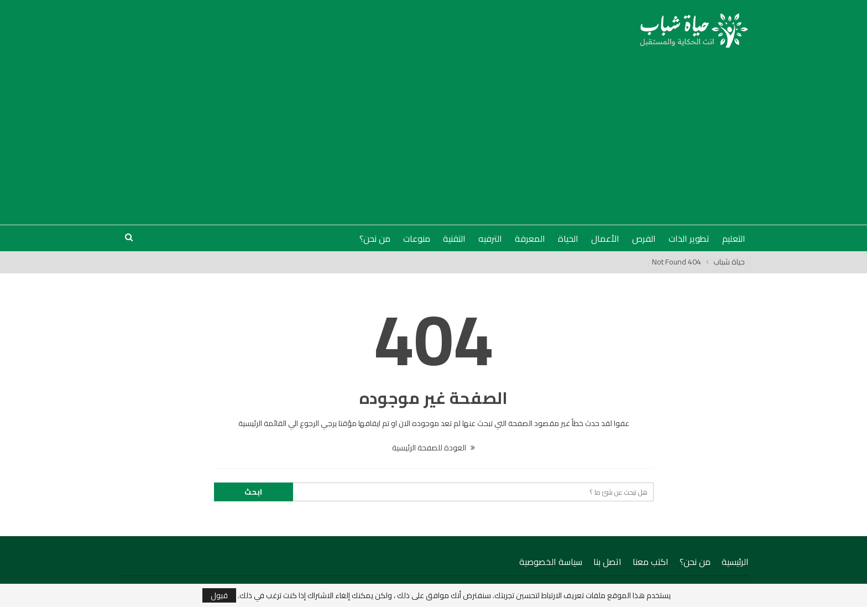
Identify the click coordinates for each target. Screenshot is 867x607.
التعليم (733, 238)
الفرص (644, 238)
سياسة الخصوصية (550, 561)
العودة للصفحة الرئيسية (433, 447)
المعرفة (530, 238)
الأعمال (605, 238)
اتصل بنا (607, 561)
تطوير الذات (688, 238)
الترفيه (490, 238)
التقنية (454, 238)
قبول (219, 595)
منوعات (416, 238)
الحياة (568, 238)
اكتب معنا (650, 561)
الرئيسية (735, 561)
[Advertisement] (433, 130)
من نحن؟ (374, 238)
